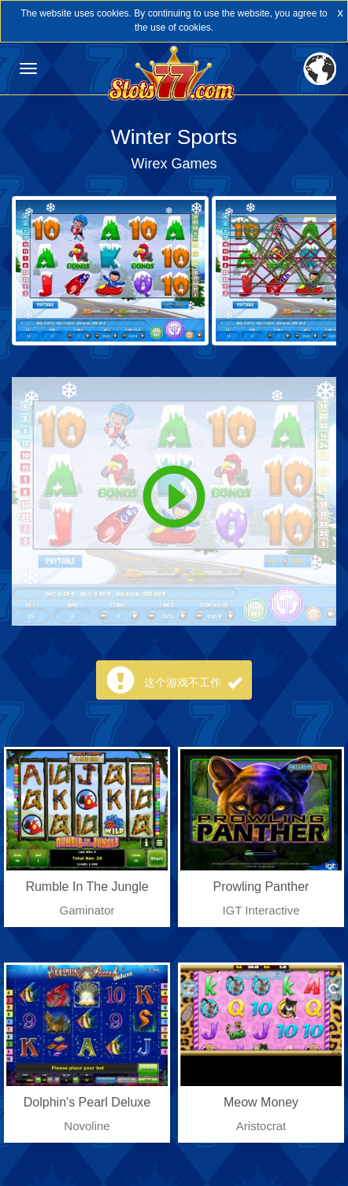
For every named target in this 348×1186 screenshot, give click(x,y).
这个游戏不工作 (193, 682)
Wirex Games (174, 164)
